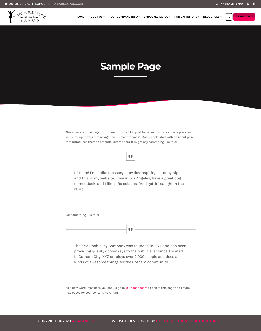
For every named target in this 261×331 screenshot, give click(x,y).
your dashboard (136, 288)
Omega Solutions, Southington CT (189, 321)
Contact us (244, 17)
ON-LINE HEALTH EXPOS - (44, 4)
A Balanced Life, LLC (91, 321)
